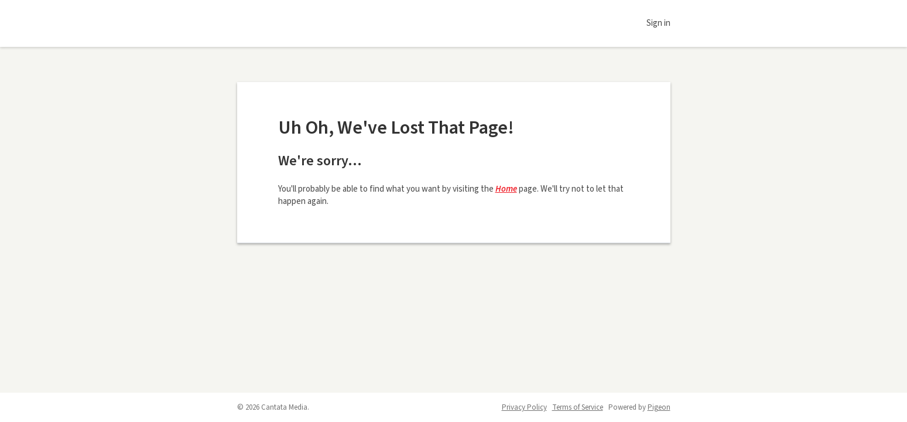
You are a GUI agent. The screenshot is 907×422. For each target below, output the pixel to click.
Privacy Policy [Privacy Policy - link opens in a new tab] (524, 407)
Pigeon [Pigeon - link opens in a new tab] (659, 407)
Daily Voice (290, 23)
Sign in (658, 23)
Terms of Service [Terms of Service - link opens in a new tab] (577, 407)
